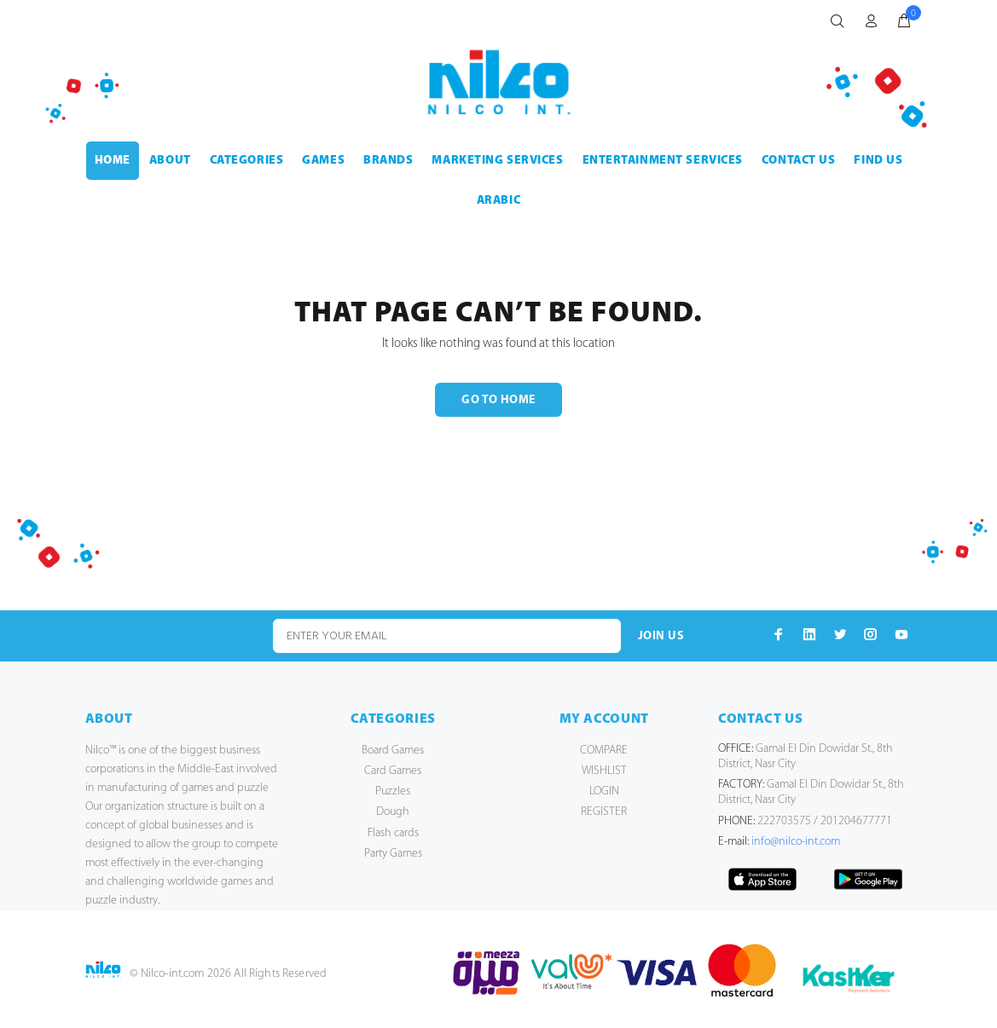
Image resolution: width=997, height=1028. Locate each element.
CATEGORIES (247, 160)
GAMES (323, 160)
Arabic (498, 200)
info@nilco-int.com (795, 841)
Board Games (393, 750)
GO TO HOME (498, 400)
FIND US (878, 160)
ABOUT (170, 160)
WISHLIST (604, 771)
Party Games (393, 853)
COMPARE (604, 750)
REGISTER (604, 812)
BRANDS (388, 160)
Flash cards (393, 833)
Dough (392, 812)
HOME (112, 160)
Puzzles (392, 791)
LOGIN (604, 791)
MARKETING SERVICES (497, 160)
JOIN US (661, 636)
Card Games (392, 771)
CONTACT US (799, 160)
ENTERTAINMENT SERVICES (663, 160)
